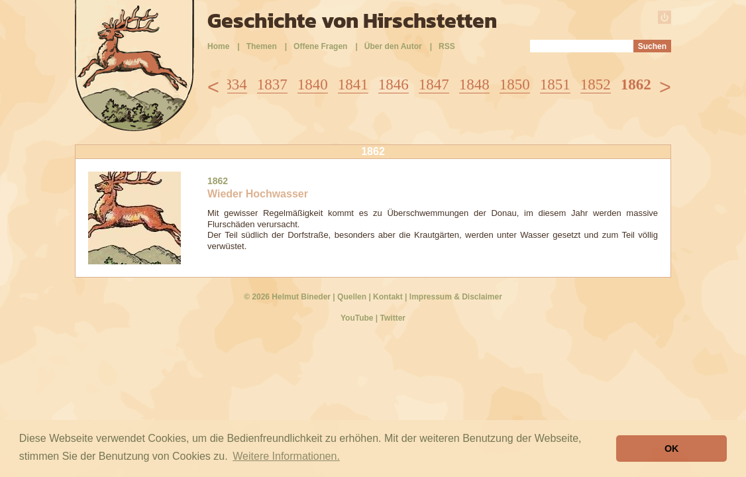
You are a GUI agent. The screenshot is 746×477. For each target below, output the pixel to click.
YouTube (357, 318)
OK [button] (672, 448)
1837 (272, 84)
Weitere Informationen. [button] (286, 456)
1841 (353, 84)
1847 (434, 84)
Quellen (351, 296)
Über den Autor (393, 46)
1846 (393, 84)
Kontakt (388, 296)
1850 (515, 84)
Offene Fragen (320, 46)
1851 (555, 84)
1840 (312, 84)
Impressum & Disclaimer (455, 296)
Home (218, 46)
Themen (261, 46)
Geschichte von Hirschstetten (352, 20)
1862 (636, 84)
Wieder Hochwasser (257, 193)
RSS (447, 46)
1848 (474, 84)
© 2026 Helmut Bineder (287, 296)
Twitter (392, 318)
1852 (595, 84)
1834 (232, 84)
